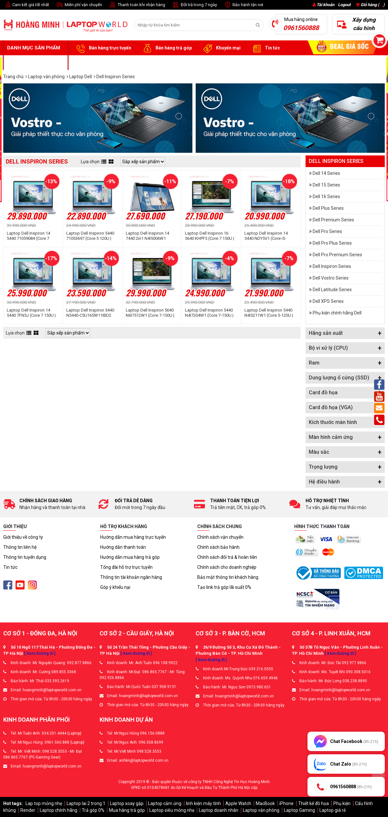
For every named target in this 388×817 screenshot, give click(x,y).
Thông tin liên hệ (20, 547)
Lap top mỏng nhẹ (44, 803)
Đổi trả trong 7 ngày (194, 5)
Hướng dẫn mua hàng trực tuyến (133, 537)
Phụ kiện (341, 803)
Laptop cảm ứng (164, 803)
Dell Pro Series (327, 231)
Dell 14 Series (326, 173)
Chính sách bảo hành (218, 547)
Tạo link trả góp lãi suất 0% (224, 587)
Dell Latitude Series (332, 289)
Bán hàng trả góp (166, 48)
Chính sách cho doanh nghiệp (226, 567)
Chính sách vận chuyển (220, 537)
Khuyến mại (221, 48)
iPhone (286, 803)
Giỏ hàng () (370, 4)
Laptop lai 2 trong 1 (86, 803)
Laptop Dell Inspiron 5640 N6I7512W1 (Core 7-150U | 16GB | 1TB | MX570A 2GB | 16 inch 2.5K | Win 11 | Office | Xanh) (152, 313)
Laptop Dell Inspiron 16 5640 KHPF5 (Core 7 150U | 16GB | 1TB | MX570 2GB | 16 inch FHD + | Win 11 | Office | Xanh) (211, 236)
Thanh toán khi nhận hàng (137, 5)
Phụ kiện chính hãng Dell (337, 312)
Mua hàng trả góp (127, 810)
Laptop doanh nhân (218, 810)
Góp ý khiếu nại (115, 587)
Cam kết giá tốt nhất (26, 5)
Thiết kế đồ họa (313, 803)
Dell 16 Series (326, 196)
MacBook (265, 803)
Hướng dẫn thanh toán (123, 547)
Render (27, 810)
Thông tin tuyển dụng (24, 557)
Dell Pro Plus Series (332, 243)
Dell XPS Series (328, 301)
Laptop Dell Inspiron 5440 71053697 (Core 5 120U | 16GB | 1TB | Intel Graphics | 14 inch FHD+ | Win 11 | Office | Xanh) (91, 236)
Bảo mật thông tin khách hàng (227, 577)
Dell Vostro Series (331, 278)
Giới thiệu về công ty (23, 537)
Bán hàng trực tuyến (102, 48)
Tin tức (265, 48)
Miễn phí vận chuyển (79, 5)
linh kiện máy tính (203, 803)
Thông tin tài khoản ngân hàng (131, 577)
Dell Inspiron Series (332, 266)
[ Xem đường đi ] (39, 653)
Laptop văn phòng (261, 810)
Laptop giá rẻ (332, 810)
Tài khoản (325, 4)
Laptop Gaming (299, 810)
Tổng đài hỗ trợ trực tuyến (126, 567)
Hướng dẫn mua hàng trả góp (130, 557)
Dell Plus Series (328, 208)
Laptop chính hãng (58, 810)
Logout (344, 4)
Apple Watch (238, 803)
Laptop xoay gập (127, 803)
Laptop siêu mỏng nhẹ (171, 810)
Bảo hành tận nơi (243, 5)
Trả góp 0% (93, 810)
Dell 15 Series (326, 184)
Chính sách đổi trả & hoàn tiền (227, 557)
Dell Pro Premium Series (337, 254)
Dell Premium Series (333, 219)
